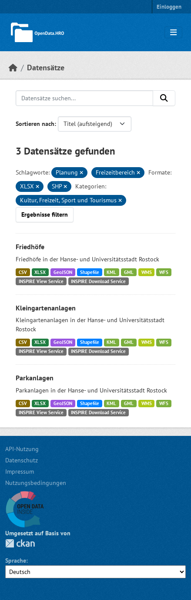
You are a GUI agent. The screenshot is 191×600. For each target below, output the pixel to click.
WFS (163, 272)
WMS (146, 272)
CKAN (20, 543)
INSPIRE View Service (41, 281)
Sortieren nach (35, 124)
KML (111, 272)
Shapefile (89, 272)
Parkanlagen (35, 377)
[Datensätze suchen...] (84, 98)
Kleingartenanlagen (46, 307)
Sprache (15, 560)
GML (129, 272)
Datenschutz (21, 460)
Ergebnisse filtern (44, 214)
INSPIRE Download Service (98, 281)
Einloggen (169, 6)
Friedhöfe (30, 246)
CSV (23, 272)
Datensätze (45, 68)
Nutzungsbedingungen (35, 483)
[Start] (13, 68)
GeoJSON (63, 272)
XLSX (40, 272)
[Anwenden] (164, 98)
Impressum (19, 471)
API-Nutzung (22, 449)
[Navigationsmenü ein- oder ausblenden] (173, 32)
